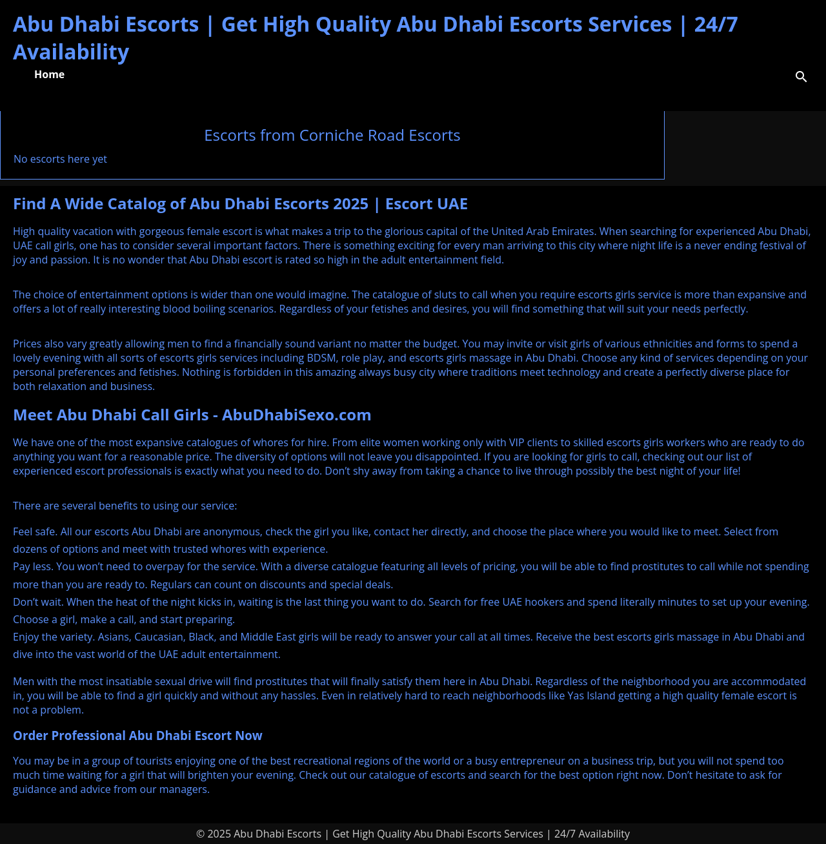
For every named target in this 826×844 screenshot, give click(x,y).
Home (49, 74)
